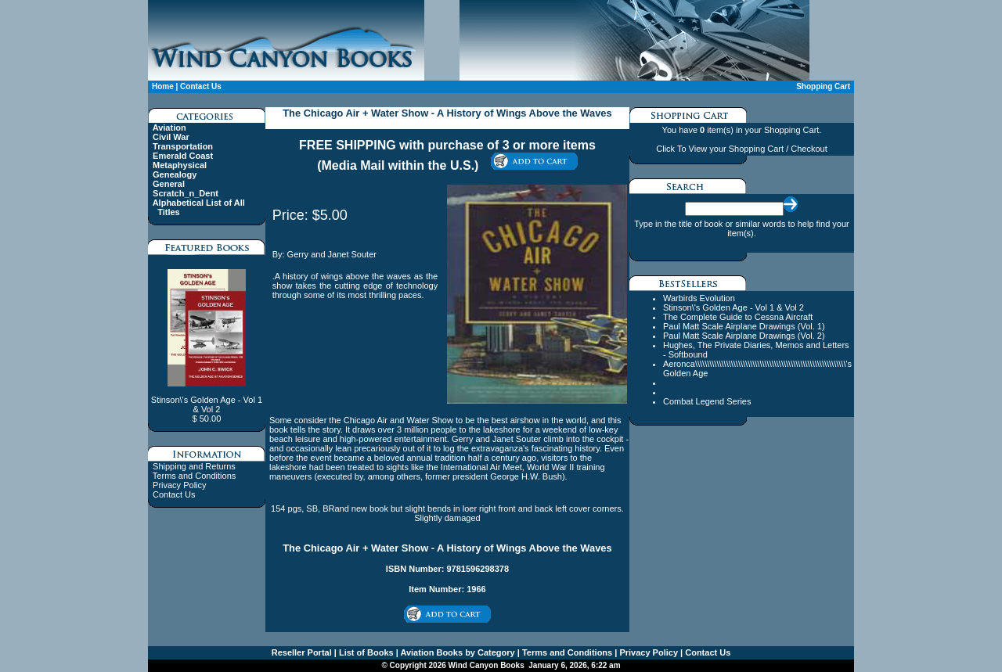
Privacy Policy (179, 485)
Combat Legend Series (707, 401)
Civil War (171, 137)
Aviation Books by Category (456, 652)
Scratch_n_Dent (185, 193)
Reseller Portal (302, 652)
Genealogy (174, 174)
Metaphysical (180, 165)
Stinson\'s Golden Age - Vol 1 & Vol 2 (733, 307)
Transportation (183, 146)
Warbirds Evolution (699, 298)
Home (163, 86)
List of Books (365, 652)
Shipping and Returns (194, 466)
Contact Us (201, 86)
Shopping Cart (823, 86)
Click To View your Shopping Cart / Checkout (741, 148)
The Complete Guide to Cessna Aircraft (738, 317)
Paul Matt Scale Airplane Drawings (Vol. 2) (744, 335)
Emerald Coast (183, 155)
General (169, 184)
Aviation (169, 127)
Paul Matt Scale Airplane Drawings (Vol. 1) (744, 326)
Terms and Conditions (194, 475)
